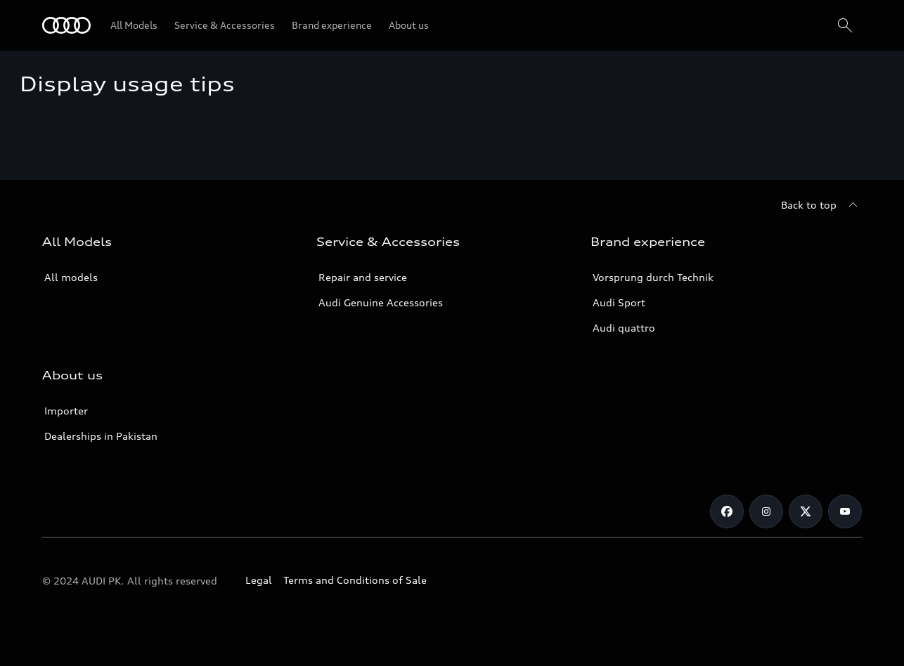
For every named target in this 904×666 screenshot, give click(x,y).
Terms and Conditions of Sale (355, 580)
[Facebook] (727, 511)
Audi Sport (619, 302)
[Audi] (66, 25)
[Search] (845, 25)
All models (71, 277)
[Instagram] (766, 511)
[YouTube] (845, 511)
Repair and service (362, 277)
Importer (66, 411)
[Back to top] (821, 205)
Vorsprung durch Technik (653, 277)
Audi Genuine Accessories (380, 302)
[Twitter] (805, 511)
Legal (258, 580)
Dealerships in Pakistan (100, 436)
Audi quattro (624, 328)
